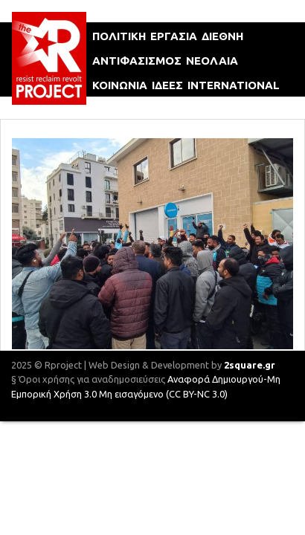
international (233, 85)
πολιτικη (119, 36)
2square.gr (249, 365)
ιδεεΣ (167, 85)
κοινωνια (119, 85)
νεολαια (212, 60)
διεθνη (222, 36)
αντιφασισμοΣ (137, 60)
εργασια (173, 36)
